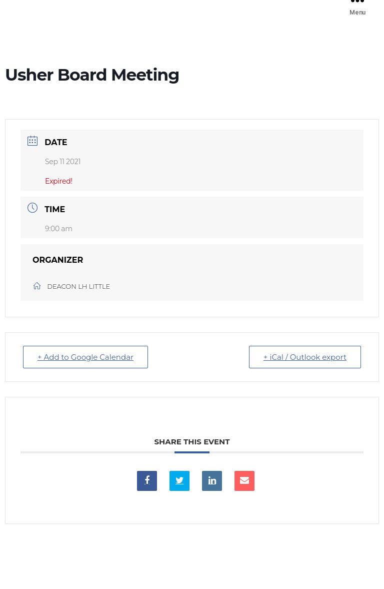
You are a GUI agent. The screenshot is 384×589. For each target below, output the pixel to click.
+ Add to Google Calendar (86, 357)
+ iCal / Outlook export (305, 357)
